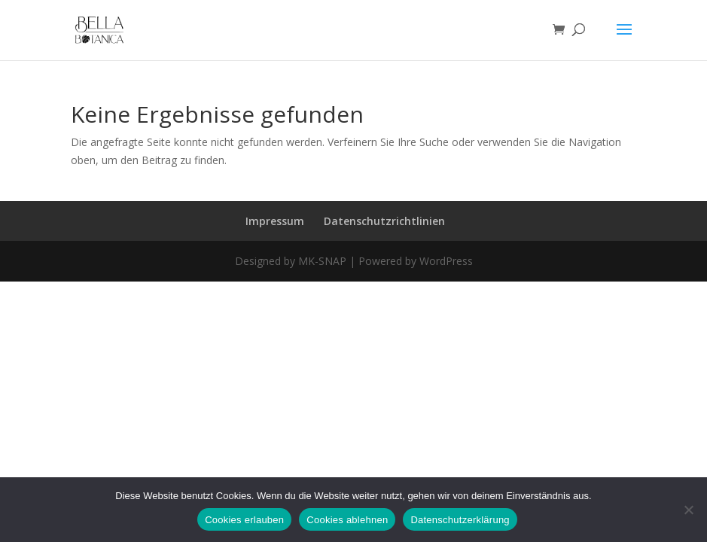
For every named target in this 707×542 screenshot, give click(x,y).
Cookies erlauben (244, 519)
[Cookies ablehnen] (688, 509)
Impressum (274, 221)
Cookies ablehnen (347, 519)
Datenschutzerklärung (459, 519)
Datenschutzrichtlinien (384, 221)
